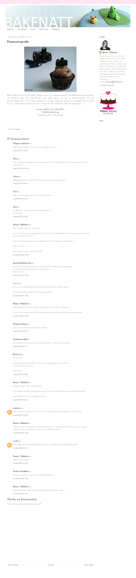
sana (15, 207)
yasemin (16, 408)
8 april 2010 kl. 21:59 (20, 151)
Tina (15, 159)
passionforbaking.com (22, 263)
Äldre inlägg (88, 565)
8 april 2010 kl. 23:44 (20, 168)
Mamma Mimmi (20, 324)
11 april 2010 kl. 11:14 (20, 346)
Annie (15, 177)
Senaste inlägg (13, 565)
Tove (15, 192)
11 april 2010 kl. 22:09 (20, 415)
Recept (33, 29)
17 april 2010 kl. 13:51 (20, 494)
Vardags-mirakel (20, 339)
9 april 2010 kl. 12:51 (20, 183)
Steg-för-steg (43, 29)
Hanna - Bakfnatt (20, 225)
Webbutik (55, 29)
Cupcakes (18, 129)
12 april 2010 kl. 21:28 (20, 433)
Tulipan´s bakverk (20, 144)
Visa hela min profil (106, 85)
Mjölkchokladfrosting (50, 112)
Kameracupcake (18, 41)
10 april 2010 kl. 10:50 (21, 275)
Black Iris (17, 355)
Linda (15, 441)
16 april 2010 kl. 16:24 (20, 479)
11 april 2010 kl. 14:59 (20, 374)
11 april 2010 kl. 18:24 (20, 400)
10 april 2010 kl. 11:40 (20, 296)
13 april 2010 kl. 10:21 (20, 463)
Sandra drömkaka (20, 471)
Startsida (10, 29)
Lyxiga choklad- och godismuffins (50, 109)
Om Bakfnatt (22, 29)
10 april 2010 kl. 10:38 (21, 255)
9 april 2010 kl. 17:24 (20, 199)
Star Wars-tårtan (33, 98)
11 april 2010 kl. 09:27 (21, 331)
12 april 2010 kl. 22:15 (20, 448)
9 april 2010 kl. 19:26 (20, 217)
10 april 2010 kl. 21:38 (20, 316)
